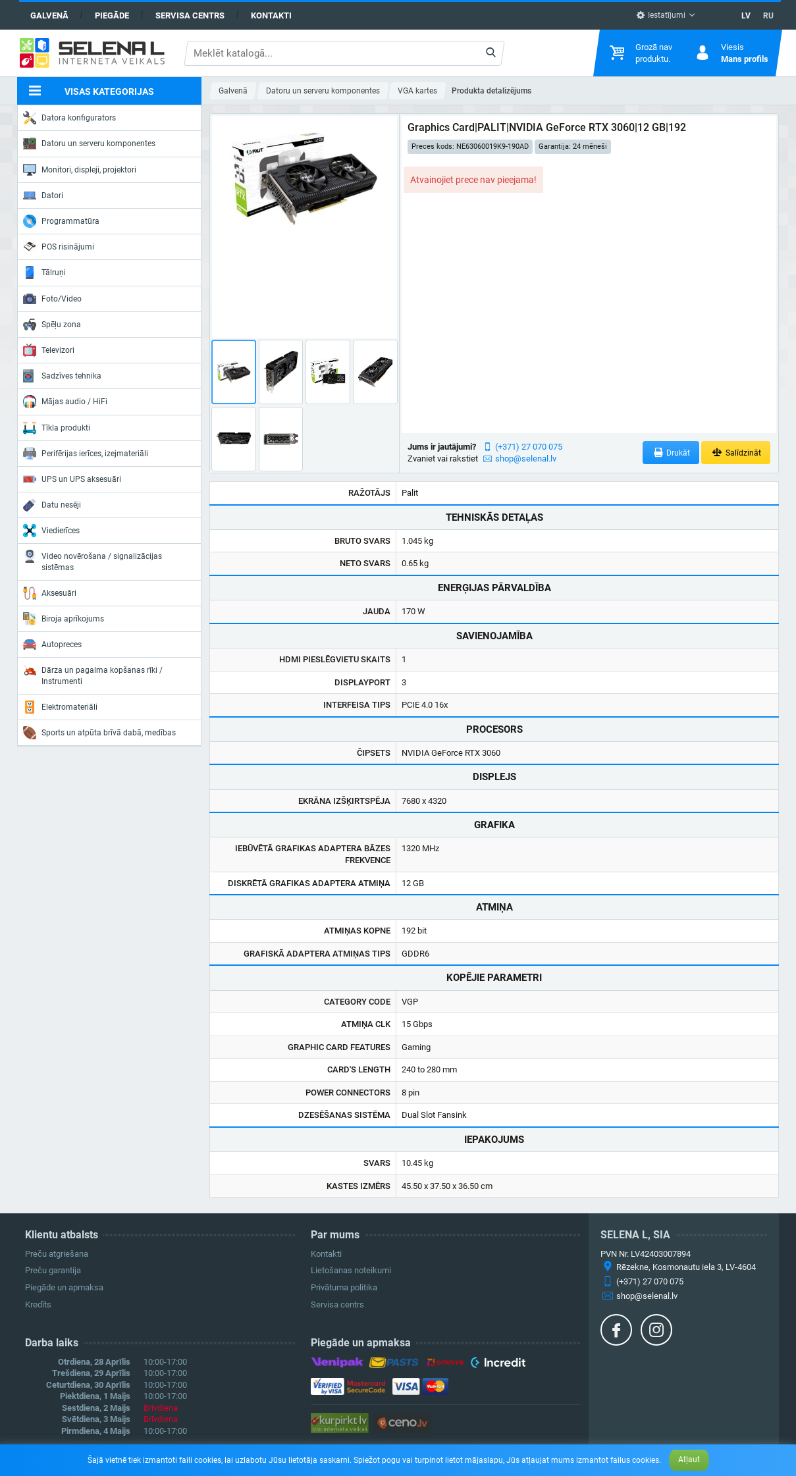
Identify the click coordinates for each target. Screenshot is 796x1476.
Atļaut (689, 1459)
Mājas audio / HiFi (65, 401)
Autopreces (52, 644)
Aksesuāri (49, 593)
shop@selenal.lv (525, 458)
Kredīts (38, 1304)
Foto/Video (52, 298)
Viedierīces (51, 530)
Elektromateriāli (60, 707)
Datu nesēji (52, 505)
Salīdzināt (735, 452)
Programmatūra (61, 221)
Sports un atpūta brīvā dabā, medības (99, 732)
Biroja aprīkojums (63, 618)
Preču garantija (53, 1270)
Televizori (48, 350)
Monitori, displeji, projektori (79, 169)
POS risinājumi (58, 246)
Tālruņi (44, 272)
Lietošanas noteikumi (351, 1270)
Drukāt (671, 452)
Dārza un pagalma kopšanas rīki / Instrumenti (93, 674)
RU (768, 15)
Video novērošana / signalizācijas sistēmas (92, 560)
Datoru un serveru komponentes (89, 143)
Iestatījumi (660, 15)
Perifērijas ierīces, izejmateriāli (85, 453)
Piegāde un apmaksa (64, 1287)
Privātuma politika (344, 1287)
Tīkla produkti (56, 428)
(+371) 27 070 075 (528, 447)
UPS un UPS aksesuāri (72, 479)
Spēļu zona (52, 324)
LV (746, 15)
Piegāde (112, 15)
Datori (43, 195)
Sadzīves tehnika (62, 375)
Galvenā (49, 15)
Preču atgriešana (56, 1254)
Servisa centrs (190, 15)
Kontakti (271, 15)
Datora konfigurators (69, 117)
